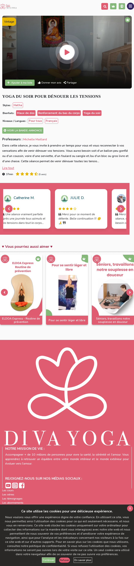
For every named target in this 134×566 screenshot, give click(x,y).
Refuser (64, 560)
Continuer (48, 560)
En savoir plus (83, 560)
